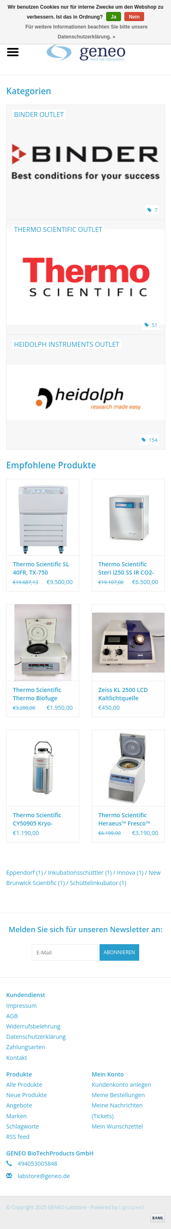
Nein (134, 17)
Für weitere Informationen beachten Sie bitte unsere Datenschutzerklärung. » (86, 32)
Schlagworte (22, 1126)
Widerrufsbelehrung (33, 1026)
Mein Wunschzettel (117, 1126)
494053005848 (37, 1163)
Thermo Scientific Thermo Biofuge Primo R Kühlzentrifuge (37, 694)
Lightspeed (131, 1207)
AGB (12, 1016)
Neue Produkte (26, 1095)
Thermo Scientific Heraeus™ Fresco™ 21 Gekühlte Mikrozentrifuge (124, 819)
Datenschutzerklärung (36, 1036)
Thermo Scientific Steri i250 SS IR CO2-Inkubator (126, 568)
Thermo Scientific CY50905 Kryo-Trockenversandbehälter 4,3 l (43, 819)
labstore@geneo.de (44, 1176)
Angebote (19, 1105)
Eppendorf (24, 872)
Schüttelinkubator (98, 883)
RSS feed (18, 1137)
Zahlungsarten (25, 1047)
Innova (130, 872)
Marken (16, 1116)
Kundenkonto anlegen (121, 1084)
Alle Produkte (24, 1084)
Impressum (21, 1005)
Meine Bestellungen (118, 1095)
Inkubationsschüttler (80, 872)
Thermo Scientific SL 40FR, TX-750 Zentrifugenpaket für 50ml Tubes (42, 568)
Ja (113, 17)
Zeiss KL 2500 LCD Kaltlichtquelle (123, 694)
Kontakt (16, 1058)
